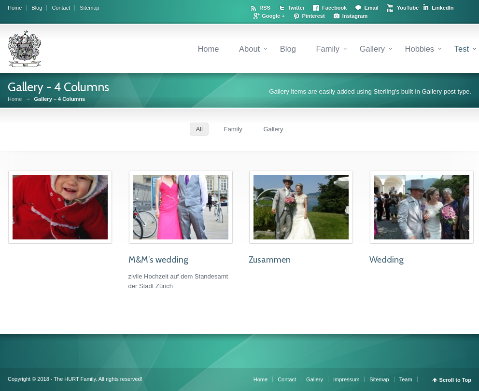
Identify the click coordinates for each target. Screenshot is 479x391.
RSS (264, 8)
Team (405, 379)
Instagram (355, 16)
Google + (273, 16)
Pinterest (313, 16)
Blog (36, 8)
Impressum (346, 379)
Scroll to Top (455, 380)
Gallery (372, 48)
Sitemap (89, 8)
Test (461, 48)
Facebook (334, 8)
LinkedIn (442, 8)
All (199, 129)
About (249, 48)
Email (371, 8)
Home (15, 8)
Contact (61, 8)
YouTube (408, 8)
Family (327, 48)
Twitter (296, 8)
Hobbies (420, 48)
